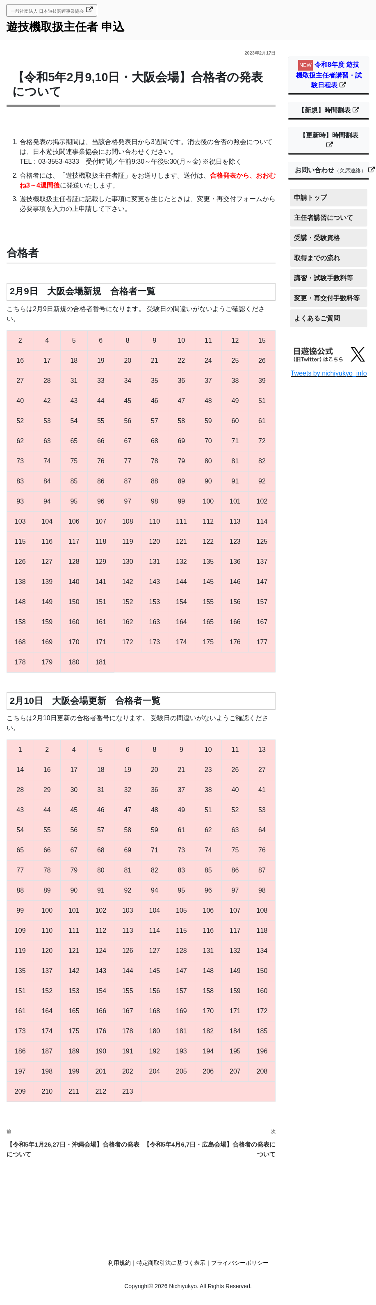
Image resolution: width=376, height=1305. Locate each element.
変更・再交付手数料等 (327, 298)
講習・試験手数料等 (323, 278)
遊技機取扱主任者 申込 (65, 27)
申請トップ (310, 197)
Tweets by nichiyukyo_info (329, 373)
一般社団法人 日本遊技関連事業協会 (47, 11)
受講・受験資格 (317, 237)
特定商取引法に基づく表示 (171, 1262)
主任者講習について (323, 217)
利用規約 (119, 1262)
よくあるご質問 (317, 318)
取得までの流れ (317, 257)
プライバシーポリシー (240, 1262)
